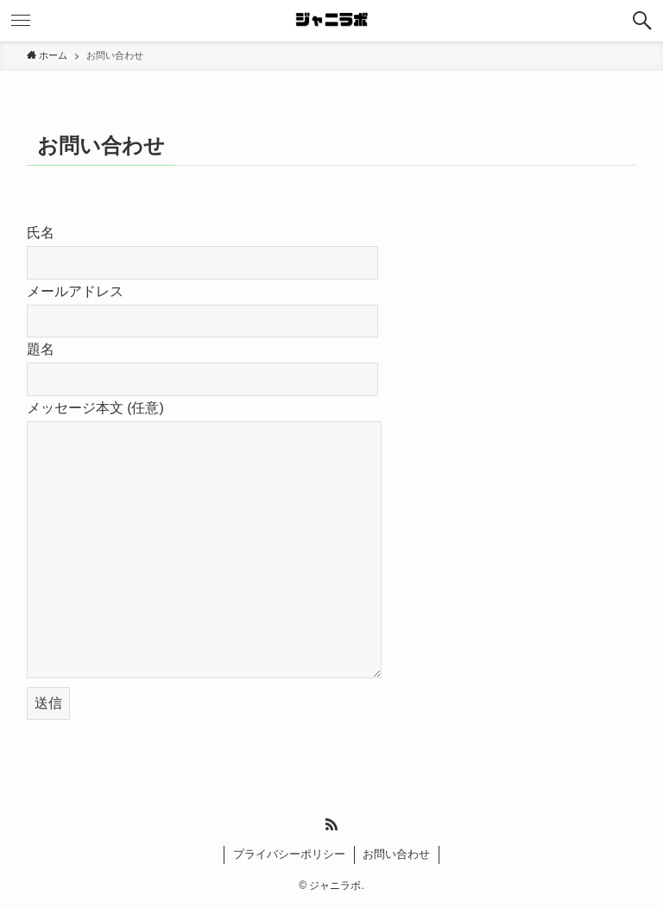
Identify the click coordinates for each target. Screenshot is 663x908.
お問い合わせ (396, 854)
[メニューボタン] (20, 20)
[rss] (331, 824)
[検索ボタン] (642, 20)
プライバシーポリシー (289, 854)
